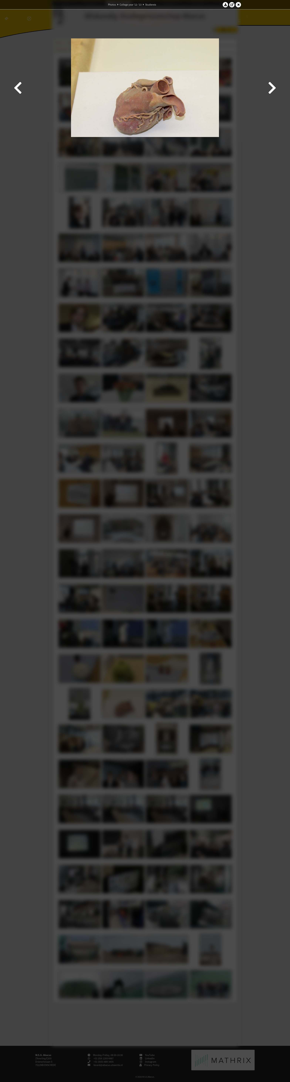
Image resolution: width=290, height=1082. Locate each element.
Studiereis (150, 4)
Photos (112, 4)
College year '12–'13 (130, 4)
